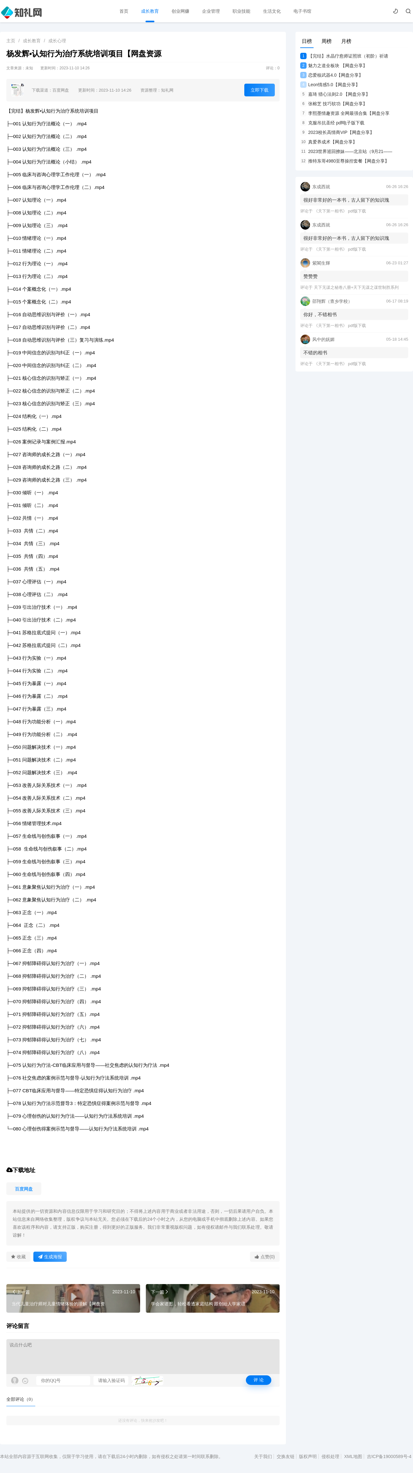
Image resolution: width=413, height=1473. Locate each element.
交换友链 (286, 1456)
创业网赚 (180, 11)
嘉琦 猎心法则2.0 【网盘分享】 (335, 94)
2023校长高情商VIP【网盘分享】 (337, 132)
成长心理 (57, 40)
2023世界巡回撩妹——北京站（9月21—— (346, 151)
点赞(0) (265, 1256)
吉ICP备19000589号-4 (389, 1456)
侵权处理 (330, 1456)
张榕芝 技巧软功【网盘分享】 (333, 103)
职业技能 (241, 11)
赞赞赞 (310, 276)
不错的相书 (315, 352)
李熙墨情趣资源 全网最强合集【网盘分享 (344, 113)
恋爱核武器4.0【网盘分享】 (331, 75)
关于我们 (263, 1456)
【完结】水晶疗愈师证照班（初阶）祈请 (344, 56)
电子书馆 (302, 11)
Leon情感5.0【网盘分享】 (330, 84)
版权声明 (308, 1456)
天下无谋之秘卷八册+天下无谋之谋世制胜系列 (356, 287)
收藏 (18, 1256)
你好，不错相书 (320, 314)
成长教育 (150, 11)
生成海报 (50, 1256)
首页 (123, 11)
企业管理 (211, 11)
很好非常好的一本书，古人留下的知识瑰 (346, 200)
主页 (10, 40)
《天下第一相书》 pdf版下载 (340, 211)
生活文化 (272, 11)
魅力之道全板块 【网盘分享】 (333, 65)
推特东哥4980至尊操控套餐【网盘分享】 (344, 160)
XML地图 (353, 1456)
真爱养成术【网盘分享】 (328, 141)
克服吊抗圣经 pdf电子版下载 (332, 122)
